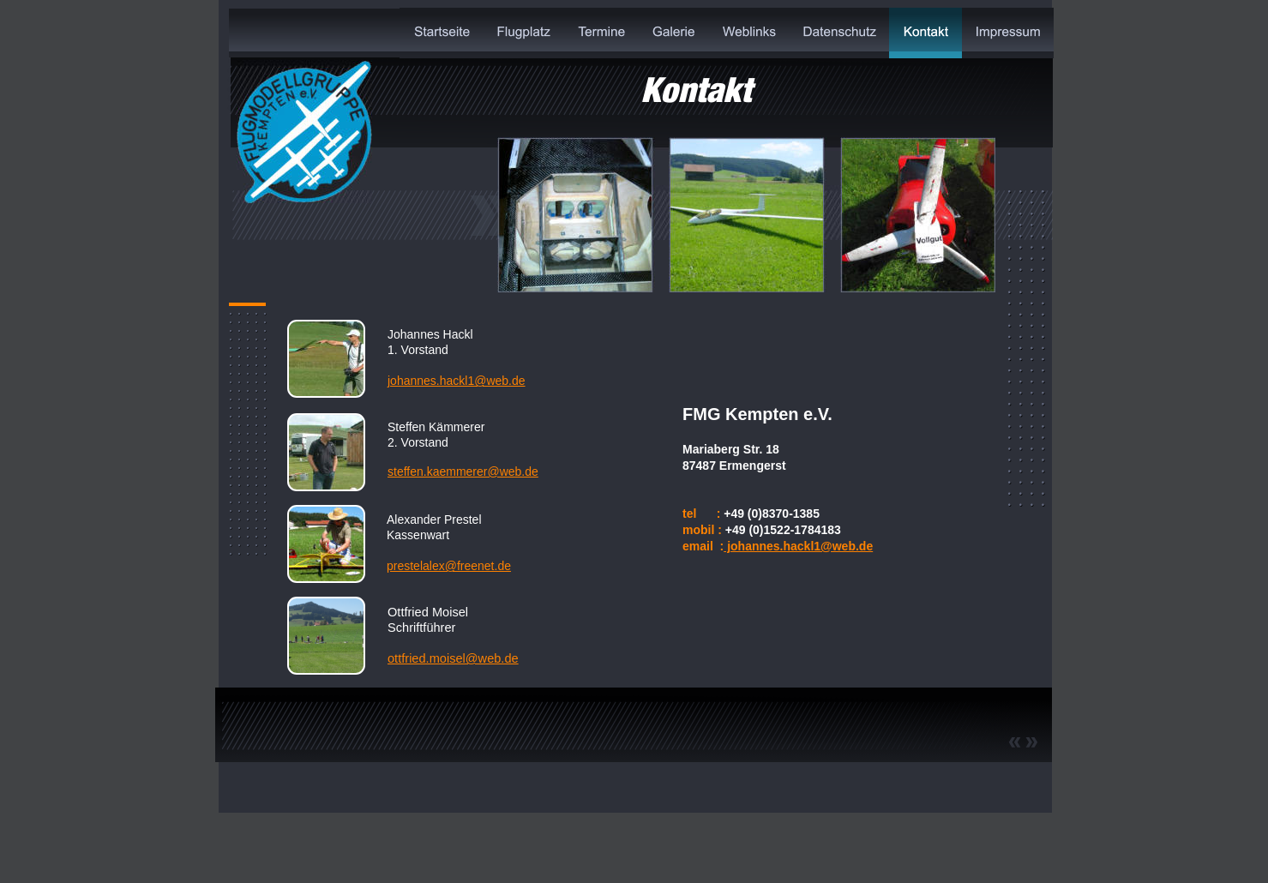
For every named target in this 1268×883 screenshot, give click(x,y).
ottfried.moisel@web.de (453, 658)
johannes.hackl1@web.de (798, 546)
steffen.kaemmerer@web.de (463, 471)
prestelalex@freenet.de (449, 566)
